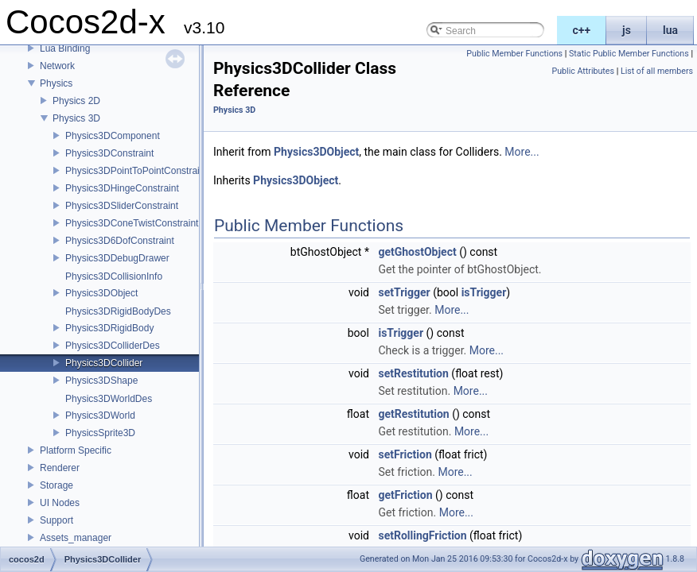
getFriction (405, 495)
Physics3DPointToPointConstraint (136, 170)
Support (56, 520)
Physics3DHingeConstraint (122, 188)
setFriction (404, 454)
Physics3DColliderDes (112, 345)
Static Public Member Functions (629, 53)
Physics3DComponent (112, 135)
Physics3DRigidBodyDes (118, 311)
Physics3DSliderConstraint (121, 205)
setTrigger (404, 292)
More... (521, 151)
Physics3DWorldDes (108, 398)
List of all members (657, 71)
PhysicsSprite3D (100, 433)
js (626, 30)
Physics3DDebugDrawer (117, 258)
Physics (56, 83)
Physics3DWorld (100, 415)
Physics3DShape (101, 380)
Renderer (60, 467)
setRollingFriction (422, 535)
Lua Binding (65, 48)
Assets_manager (75, 537)
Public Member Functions (514, 53)
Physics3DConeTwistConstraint (131, 223)
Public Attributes (582, 71)
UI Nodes (60, 502)
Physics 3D (76, 118)
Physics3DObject (101, 293)
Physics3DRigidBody (109, 328)
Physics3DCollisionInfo (113, 276)
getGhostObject (417, 251)
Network (57, 66)
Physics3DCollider (103, 363)
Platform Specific (75, 450)
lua (670, 30)
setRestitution (413, 373)
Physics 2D (76, 100)
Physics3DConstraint (109, 153)
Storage (56, 485)
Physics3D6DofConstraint (119, 240)
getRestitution (413, 414)
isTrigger (484, 292)
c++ (582, 30)
